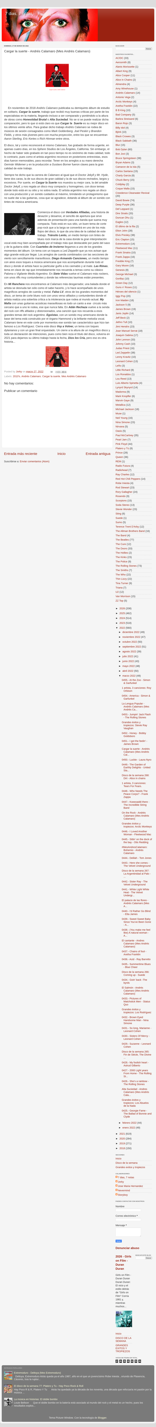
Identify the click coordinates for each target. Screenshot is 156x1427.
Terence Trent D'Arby (127, 526)
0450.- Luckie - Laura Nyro (136, 759)
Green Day (122, 283)
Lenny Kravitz (123, 356)
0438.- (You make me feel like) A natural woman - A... (136, 932)
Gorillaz (120, 278)
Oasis (119, 430)
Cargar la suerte (51, 376)
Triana (119, 587)
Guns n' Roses (124, 287)
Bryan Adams (123, 162)
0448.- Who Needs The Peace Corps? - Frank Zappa (135, 794)
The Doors (121, 548)
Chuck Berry (122, 179)
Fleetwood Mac (124, 248)
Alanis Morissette (125, 66)
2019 (122, 1143)
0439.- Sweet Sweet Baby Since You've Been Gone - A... (136, 921)
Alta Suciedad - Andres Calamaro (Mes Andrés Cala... (135, 1092)
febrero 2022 (129, 1122)
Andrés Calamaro (31, 376)
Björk (118, 131)
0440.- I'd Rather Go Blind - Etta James (136, 913)
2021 (122, 1133)
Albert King (122, 71)
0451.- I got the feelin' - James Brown (134, 742)
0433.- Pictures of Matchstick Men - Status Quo (136, 1001)
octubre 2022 (130, 641)
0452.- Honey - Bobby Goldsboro (134, 735)
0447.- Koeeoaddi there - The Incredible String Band (135, 804)
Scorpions (121, 500)
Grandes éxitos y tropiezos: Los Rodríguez (136, 1011)
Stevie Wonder (124, 509)
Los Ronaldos (123, 374)
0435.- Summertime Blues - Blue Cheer (136, 966)
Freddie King (123, 261)
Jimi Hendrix (122, 326)
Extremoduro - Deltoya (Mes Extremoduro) (37, 1372)
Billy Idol (120, 127)
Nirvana (120, 426)
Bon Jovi (120, 153)
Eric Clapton (122, 239)
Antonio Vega (123, 97)
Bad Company (123, 114)
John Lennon (123, 339)
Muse (119, 413)
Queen (119, 457)
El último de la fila (125, 226)
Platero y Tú (122, 448)
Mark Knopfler (123, 396)
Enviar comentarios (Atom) (34, 461)
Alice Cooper (123, 75)
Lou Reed (121, 378)
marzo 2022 (129, 675)
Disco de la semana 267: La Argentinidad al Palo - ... (136, 873)
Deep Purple (122, 204)
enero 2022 (129, 1127)
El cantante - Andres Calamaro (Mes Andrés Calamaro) (135, 943)
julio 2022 (128, 656)
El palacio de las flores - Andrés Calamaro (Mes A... (135, 903)
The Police (121, 561)
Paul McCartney (124, 435)
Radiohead (122, 470)
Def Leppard (122, 209)
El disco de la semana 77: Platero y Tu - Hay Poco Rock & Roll (48, 1386)
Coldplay (120, 184)
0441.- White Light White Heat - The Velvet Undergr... (135, 892)
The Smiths (122, 570)
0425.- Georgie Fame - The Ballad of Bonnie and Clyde (137, 1113)
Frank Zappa (123, 256)
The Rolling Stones (126, 565)
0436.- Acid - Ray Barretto (136, 959)
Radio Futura (123, 465)
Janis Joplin (122, 313)
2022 (122, 627)
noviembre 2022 (131, 636)
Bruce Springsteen (126, 158)
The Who (121, 574)
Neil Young (121, 417)
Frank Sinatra (123, 252)
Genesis (120, 269)
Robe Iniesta (123, 483)
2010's (16, 376)
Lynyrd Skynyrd (124, 387)
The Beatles (122, 539)
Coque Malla (123, 188)
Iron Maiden (122, 300)
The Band (121, 535)
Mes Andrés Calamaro (73, 376)
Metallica (120, 404)
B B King (120, 110)
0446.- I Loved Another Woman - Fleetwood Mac (136, 833)
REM (118, 461)
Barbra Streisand (125, 118)
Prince (119, 452)
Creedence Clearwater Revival (132, 192)
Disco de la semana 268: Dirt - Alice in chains (135, 777)
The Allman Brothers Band (130, 531)
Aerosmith (121, 62)
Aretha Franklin (124, 105)
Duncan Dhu (122, 217)
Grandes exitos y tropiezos (130, 1167)
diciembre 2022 (131, 632)
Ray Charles (122, 474)
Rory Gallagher (124, 491)
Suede (119, 518)
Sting (118, 513)
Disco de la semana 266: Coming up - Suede (135, 973)
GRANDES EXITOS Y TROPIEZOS (123, 1348)
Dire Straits (122, 213)
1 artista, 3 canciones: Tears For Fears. (134, 785)
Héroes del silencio (126, 291)
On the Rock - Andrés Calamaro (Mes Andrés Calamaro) (135, 815)
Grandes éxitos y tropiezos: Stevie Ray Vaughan (134, 725)
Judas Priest (122, 348)
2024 (122, 618)
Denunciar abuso (127, 1248)
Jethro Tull (121, 322)
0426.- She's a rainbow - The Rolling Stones (135, 1083)
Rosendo (120, 496)
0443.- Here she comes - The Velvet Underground (136, 864)
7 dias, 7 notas (18, 13)
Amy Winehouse (125, 88)
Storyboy (123, 1194)
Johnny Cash (123, 343)
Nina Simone (123, 422)
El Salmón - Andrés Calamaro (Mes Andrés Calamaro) (135, 990)
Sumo (119, 522)
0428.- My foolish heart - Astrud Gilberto (135, 1064)
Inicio (61, 454)
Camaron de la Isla (126, 166)
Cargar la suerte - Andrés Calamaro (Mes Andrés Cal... (136, 751)
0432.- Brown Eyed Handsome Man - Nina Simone (135, 1020)
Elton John (121, 230)
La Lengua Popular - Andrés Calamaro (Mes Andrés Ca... (135, 706)
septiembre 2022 (132, 646)
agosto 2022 (129, 651)
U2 (117, 591)
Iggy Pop (120, 296)
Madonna (121, 391)
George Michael (124, 274)
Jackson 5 (121, 304)
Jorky (121, 1181)
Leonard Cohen (124, 361)
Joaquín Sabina (124, 335)
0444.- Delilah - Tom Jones (136, 858)
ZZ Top (119, 600)
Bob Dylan (121, 149)
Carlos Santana (124, 171)
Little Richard (123, 370)
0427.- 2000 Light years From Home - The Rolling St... (136, 1073)
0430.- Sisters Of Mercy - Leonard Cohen (136, 1037)
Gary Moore (122, 265)
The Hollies (122, 552)
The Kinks (121, 557)
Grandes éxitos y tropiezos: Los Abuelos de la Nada (135, 1102)
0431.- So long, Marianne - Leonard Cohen (136, 1030)
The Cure (121, 544)
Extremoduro (123, 243)
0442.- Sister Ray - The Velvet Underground (135, 883)
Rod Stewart (122, 487)
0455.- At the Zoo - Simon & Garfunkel (136, 681)
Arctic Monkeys (124, 101)
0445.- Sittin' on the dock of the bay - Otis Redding (137, 841)
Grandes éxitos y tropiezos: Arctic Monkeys (137, 825)
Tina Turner (122, 583)
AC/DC (119, 58)
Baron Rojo (122, 123)
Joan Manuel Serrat (126, 330)
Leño (118, 365)
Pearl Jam (121, 439)
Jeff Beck (121, 317)
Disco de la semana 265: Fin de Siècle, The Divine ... (136, 1054)
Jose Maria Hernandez (130, 1186)
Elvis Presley (123, 235)
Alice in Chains (124, 79)
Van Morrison (123, 596)
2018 (122, 1148)
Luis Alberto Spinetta (127, 383)
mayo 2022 (128, 666)
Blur (118, 145)
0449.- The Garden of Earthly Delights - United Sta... (136, 767)
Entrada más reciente (20, 454)
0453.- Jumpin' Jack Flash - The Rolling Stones (136, 716)
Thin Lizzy (121, 578)
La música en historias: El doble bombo (36, 1399)
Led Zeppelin (123, 352)
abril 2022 (128, 670)
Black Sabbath (124, 140)
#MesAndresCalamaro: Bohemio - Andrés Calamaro (134, 850)
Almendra (121, 84)
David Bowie (122, 200)
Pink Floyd (121, 444)
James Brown (123, 309)
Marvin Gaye (123, 400)
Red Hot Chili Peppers (128, 478)
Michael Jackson (125, 409)
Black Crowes (123, 136)
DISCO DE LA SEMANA (123, 1339)
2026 (122, 608)
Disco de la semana (127, 1162)
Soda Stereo (122, 504)
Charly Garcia (123, 175)
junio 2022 (128, 661)
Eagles (119, 222)
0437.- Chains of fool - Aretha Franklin (134, 953)
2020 (122, 1138)
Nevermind (124, 1190)
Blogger (102, 1417)
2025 (122, 613)
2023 (122, 623)
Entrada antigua (98, 454)
